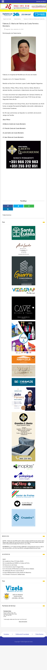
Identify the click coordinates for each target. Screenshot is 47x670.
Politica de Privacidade (22, 634)
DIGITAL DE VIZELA (41, 1)
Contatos (6, 634)
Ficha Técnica (39, 634)
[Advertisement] (23, 185)
